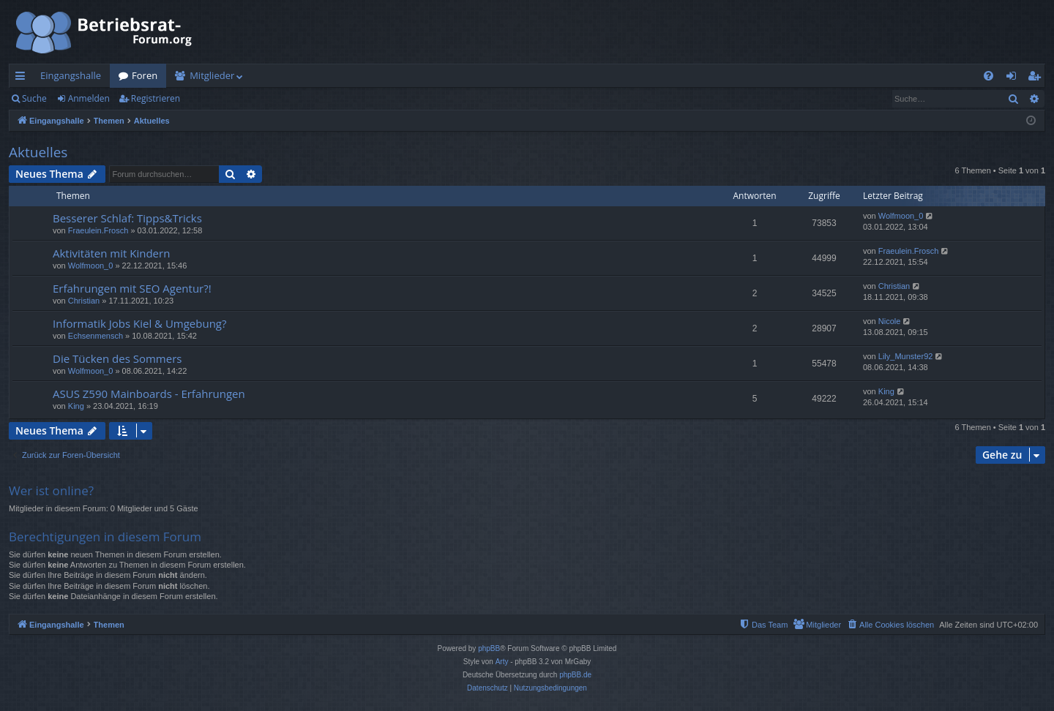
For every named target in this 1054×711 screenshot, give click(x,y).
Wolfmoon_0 (901, 215)
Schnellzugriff (23, 78)
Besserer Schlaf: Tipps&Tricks (127, 218)
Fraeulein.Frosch (98, 230)
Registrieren (155, 98)
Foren (144, 75)
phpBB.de (575, 675)
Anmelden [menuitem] (1015, 78)
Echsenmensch (95, 335)
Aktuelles (38, 152)
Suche (34, 98)
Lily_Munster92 (905, 356)
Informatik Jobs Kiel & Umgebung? (139, 323)
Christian (84, 300)
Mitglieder (212, 75)
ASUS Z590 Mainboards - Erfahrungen (149, 393)
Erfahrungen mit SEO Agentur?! (132, 288)
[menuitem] (988, 76)
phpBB (489, 648)
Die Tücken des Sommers (117, 358)
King (76, 406)
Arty (502, 662)
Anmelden (89, 98)
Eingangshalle (70, 75)
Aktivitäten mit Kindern (111, 253)
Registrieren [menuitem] (1037, 78)
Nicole (889, 321)
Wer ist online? (51, 490)
